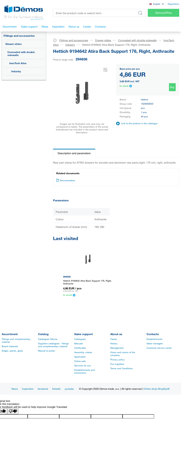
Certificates (80, 347)
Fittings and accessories (19, 35)
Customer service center (159, 347)
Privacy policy (117, 359)
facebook (43, 388)
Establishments (154, 339)
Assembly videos (83, 352)
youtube (69, 388)
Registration (173, 3)
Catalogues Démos (47, 339)
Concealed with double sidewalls (21, 54)
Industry (16, 71)
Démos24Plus (163, 12)
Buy (172, 87)
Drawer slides (13, 43)
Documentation (65, 180)
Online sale (80, 361)
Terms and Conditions (121, 368)
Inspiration (28, 388)
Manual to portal (46, 350)
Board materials (10, 346)
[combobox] (156, 4)
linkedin (56, 388)
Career (113, 339)
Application (80, 356)
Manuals (78, 343)
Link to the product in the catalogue (139, 123)
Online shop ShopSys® (157, 388)
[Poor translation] (13, 411)
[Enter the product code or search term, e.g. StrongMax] (99, 13)
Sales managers (155, 343)
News (14, 388)
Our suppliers (117, 363)
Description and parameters (74, 153)
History (114, 343)
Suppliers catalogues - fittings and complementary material (53, 345)
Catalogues (80, 339)
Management (117, 347)
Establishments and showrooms (84, 371)
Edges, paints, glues (12, 350)
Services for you (82, 365)
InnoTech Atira (17, 63)
